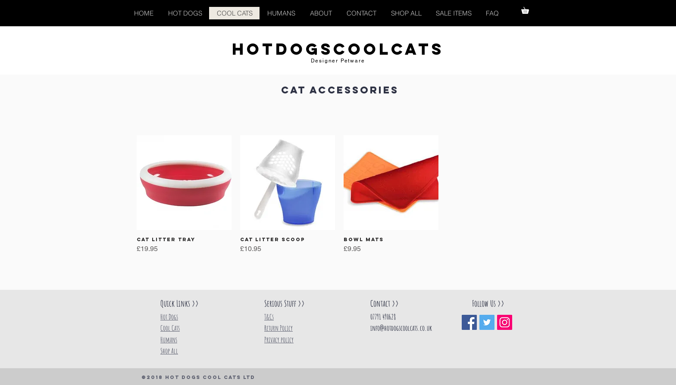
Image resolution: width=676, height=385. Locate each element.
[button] (528, 9)
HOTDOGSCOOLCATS (338, 49)
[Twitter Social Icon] (486, 322)
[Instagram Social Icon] (504, 322)
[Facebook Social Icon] (469, 322)
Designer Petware (338, 61)
